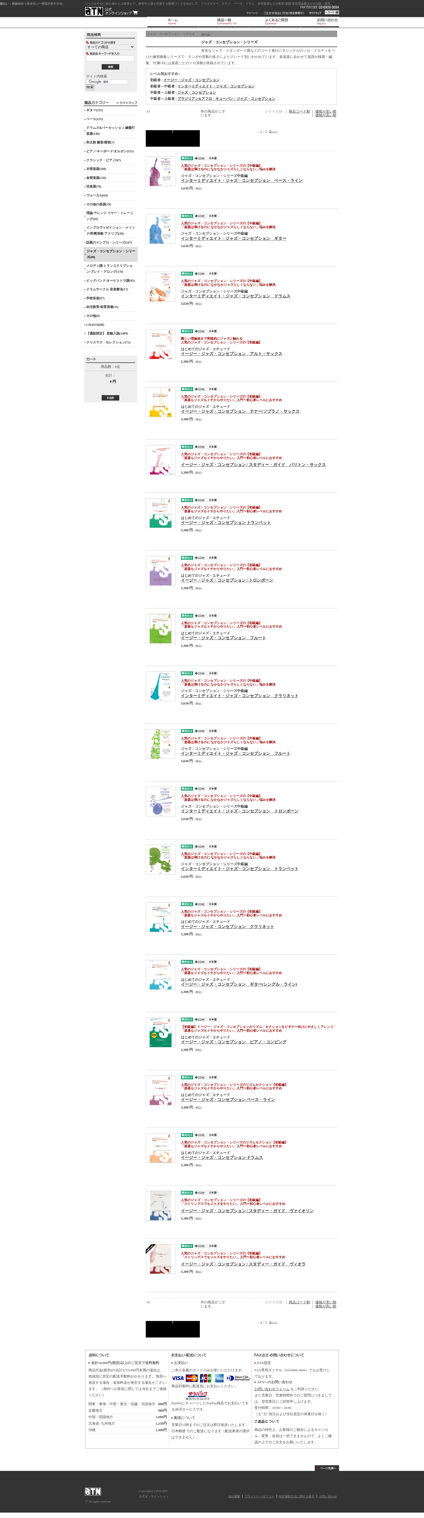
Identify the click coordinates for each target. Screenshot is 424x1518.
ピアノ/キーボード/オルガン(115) (110, 151)
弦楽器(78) (93, 186)
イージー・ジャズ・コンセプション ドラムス (222, 1157)
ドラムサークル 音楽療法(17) (107, 289)
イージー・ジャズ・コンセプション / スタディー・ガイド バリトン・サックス (253, 464)
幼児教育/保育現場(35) (102, 307)
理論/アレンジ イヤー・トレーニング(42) (109, 216)
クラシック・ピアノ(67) (103, 160)
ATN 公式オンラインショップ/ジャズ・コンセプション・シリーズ (111, 11)
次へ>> (273, 131)
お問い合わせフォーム (272, 1389)
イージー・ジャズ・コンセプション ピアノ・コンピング (233, 1042)
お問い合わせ (328, 1496)
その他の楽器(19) (98, 204)
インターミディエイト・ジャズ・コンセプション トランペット (240, 868)
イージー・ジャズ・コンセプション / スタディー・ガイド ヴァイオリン (247, 1210)
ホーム (205, 33)
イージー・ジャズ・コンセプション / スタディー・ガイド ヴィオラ (243, 1264)
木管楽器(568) (96, 169)
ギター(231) (94, 110)
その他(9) (93, 316)
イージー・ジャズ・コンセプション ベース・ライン (228, 1099)
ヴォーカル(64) (97, 195)
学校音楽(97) (95, 298)
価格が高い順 (325, 115)
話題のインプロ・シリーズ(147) (109, 242)
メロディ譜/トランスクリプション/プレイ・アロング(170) (109, 269)
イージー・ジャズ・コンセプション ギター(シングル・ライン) (239, 984)
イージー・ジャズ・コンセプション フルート (223, 637)
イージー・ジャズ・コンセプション (191, 80)
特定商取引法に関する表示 (296, 1496)
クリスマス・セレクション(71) (108, 342)
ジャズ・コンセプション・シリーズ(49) (111, 254)
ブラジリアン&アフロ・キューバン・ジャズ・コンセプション (226, 99)
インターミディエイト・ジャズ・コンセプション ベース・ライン (242, 180)
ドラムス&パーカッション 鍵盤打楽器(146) (110, 131)
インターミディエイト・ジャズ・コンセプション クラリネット (240, 695)
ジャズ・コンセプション (196, 92)
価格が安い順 (325, 111)
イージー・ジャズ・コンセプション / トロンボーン (227, 580)
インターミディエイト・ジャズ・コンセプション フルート (235, 753)
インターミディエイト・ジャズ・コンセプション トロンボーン (240, 811)
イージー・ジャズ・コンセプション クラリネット (227, 926)
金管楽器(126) (96, 178)
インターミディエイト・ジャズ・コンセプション (216, 86)
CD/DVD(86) (95, 325)
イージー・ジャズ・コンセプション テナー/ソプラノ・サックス (240, 411)
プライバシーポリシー (259, 1496)
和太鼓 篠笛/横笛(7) (100, 142)
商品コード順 (299, 111)
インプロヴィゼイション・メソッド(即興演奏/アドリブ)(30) (110, 230)
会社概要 (234, 1496)
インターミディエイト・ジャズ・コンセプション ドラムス (235, 296)
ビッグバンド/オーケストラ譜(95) (110, 281)
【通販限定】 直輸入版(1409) (107, 333)
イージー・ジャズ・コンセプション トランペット (226, 522)
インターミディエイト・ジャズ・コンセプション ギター (233, 238)
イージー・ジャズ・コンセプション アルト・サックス (231, 353)
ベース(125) (94, 119)
